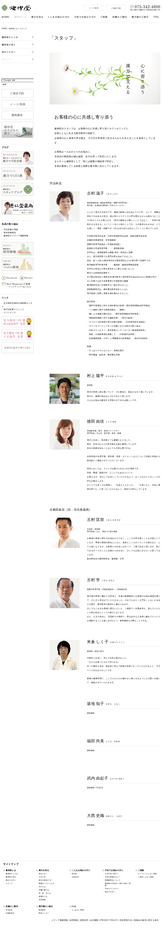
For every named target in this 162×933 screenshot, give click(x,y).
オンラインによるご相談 (147, 874)
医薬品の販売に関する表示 (146, 920)
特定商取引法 (126, 920)
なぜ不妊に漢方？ (112, 874)
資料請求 (84, 920)
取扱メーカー (44, 913)
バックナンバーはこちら (19, 287)
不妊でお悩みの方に (85, 17)
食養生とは (43, 896)
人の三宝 (42, 877)
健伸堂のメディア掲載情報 (16, 236)
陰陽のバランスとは (46, 883)
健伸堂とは (20, 17)
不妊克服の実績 (11, 229)
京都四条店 (10, 913)
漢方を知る (37, 17)
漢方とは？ (43, 874)
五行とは (42, 887)
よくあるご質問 (78, 910)
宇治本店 (9, 910)
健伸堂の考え (11, 877)
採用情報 (74, 920)
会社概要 (94, 920)
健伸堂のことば (12, 874)
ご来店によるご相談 (145, 877)
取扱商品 (42, 910)
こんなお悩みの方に (58, 17)
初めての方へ (11, 880)
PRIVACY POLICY (109, 920)
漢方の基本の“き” (45, 880)
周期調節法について (112, 880)
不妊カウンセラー (112, 888)
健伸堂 (16, 8)
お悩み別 (75, 877)
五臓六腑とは (44, 890)
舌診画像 (42, 900)
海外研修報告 (10, 232)
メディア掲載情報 (59, 920)
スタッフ (9, 883)
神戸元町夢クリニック (14, 309)
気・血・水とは (45, 893)
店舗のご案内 (119, 17)
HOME (5, 17)
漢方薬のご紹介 (140, 17)
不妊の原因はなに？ (112, 877)
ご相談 (104, 17)
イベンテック (10, 312)
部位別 (74, 874)
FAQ (156, 17)
